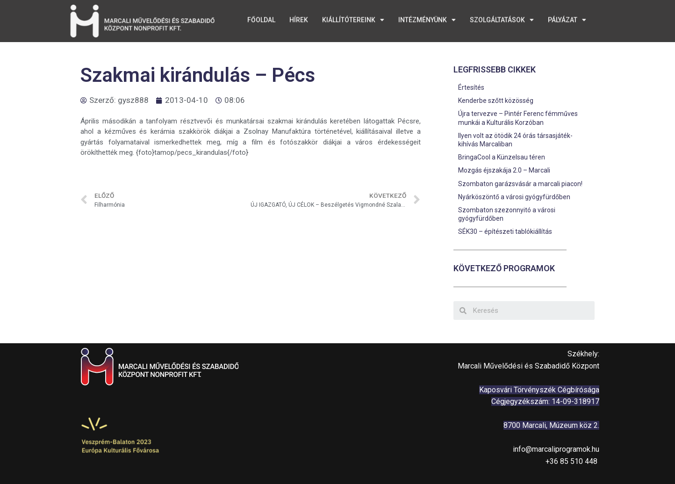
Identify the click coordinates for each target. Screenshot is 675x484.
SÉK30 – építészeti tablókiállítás (505, 231)
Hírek (298, 18)
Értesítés (471, 87)
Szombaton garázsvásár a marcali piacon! (520, 184)
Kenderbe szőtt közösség (495, 100)
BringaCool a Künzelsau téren (501, 157)
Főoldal (261, 18)
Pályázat (567, 18)
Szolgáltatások (502, 18)
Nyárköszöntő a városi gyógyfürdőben (514, 197)
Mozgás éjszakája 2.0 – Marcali (504, 170)
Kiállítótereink (353, 18)
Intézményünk (427, 18)
